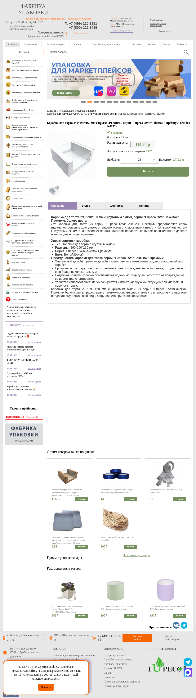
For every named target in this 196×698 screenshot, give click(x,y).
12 (155, 102)
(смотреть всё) (29, 325)
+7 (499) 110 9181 (83, 23)
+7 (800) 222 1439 (83, 28)
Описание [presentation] (57, 205)
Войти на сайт (156, 26)
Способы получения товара (106, 44)
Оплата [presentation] (144, 205)
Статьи (166, 44)
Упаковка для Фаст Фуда (67, 659)
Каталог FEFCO (113, 668)
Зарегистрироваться (158, 23)
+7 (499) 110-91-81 (109, 637)
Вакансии (109, 677)
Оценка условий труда (116, 686)
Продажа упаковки (114, 655)
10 (142, 102)
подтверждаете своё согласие (62, 670)
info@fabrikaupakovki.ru (21, 29)
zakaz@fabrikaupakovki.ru (21, 26)
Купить (148, 171)
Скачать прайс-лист (24, 408)
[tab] (62, 206)
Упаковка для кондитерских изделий (74, 655)
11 (148, 102)
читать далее (34, 342)
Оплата (152, 44)
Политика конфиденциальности (122, 681)
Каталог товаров (55, 44)
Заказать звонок (81, 33)
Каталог (24, 51)
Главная (12, 44)
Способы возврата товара (118, 659)
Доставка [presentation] (116, 205)
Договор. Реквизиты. (115, 664)
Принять (46, 687)
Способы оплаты (162, 649)
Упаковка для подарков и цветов (77, 110)
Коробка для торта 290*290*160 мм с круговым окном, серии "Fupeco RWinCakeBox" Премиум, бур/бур (67, 493)
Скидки (77, 44)
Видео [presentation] (86, 205)
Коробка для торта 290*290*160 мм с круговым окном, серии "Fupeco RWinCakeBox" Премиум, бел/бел (106, 113)
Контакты (182, 44)
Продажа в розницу (51, 32)
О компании (30, 44)
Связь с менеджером (121, 31)
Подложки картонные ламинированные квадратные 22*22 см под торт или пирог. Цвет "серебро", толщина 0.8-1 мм (68, 540)
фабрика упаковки (33, 9)
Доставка (136, 44)
